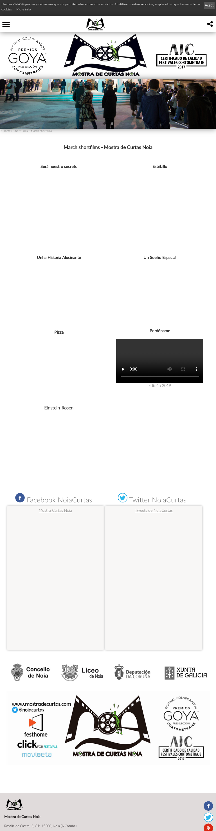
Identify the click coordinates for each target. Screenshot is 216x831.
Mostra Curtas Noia (55, 510)
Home (6, 130)
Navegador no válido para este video (159, 361)
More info (23, 9)
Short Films (21, 130)
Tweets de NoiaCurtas (154, 510)
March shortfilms (41, 130)
